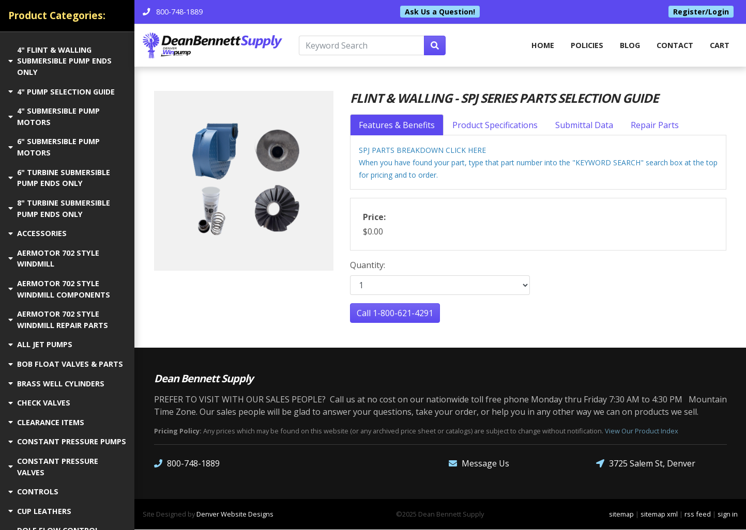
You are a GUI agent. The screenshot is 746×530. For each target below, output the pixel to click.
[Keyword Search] (361, 45)
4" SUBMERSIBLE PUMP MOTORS (54, 116)
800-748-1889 (187, 464)
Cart (719, 45)
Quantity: (367, 265)
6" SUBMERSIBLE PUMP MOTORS (54, 147)
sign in (728, 514)
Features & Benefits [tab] (397, 125)
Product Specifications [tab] (495, 125)
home (542, 45)
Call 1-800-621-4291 (395, 313)
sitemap (621, 514)
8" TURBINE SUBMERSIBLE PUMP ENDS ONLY (59, 208)
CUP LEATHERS (39, 511)
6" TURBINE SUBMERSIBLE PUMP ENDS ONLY (59, 178)
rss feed (697, 514)
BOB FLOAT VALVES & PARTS (65, 364)
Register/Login (701, 12)
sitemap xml (659, 514)
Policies (587, 45)
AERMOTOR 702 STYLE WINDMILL (53, 258)
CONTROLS (33, 491)
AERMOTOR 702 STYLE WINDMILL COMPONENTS (59, 289)
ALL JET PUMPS (40, 344)
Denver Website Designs (234, 514)
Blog (630, 45)
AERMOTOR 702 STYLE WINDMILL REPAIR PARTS (58, 319)
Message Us (479, 464)
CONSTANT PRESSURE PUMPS (67, 441)
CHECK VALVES (39, 403)
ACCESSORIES (37, 233)
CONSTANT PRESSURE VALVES (53, 466)
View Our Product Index (641, 431)
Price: (374, 217)
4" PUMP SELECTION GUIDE (61, 92)
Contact (675, 45)
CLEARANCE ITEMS (46, 422)
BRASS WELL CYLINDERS (56, 383)
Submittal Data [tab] (584, 125)
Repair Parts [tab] (655, 125)
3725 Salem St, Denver (645, 464)
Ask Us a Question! (440, 12)
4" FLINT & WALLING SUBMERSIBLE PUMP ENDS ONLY (60, 61)
